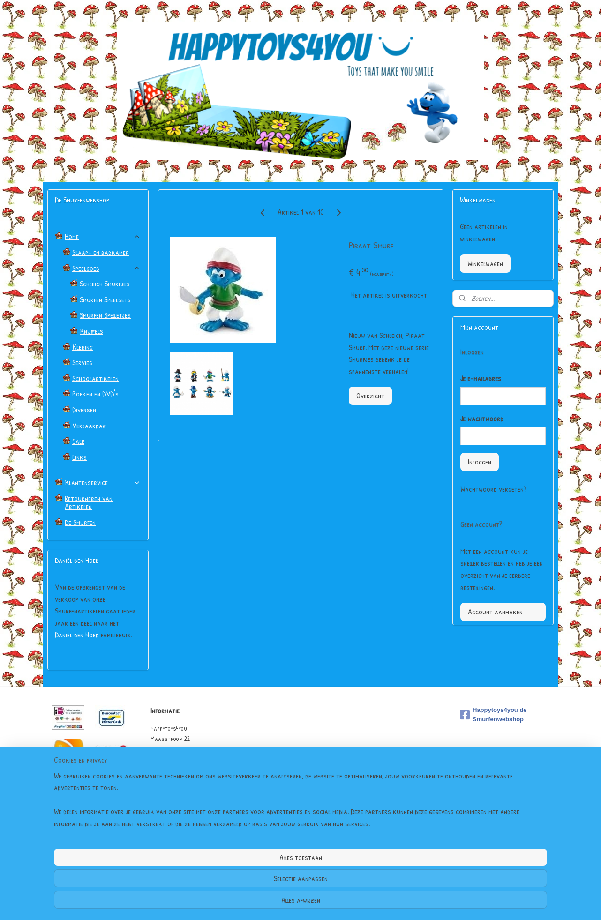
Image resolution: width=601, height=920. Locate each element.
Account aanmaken (495, 611)
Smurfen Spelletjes (105, 315)
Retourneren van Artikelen (89, 502)
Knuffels (91, 331)
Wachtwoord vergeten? (493, 489)
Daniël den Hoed (78, 634)
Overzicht (370, 395)
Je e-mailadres (480, 378)
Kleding (82, 347)
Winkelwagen (485, 263)
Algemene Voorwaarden (180, 790)
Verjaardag (89, 425)
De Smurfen (80, 522)
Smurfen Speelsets (105, 299)
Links (79, 457)
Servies (82, 362)
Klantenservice (103, 482)
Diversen (84, 409)
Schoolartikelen (95, 378)
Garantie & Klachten (177, 801)
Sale (78, 441)
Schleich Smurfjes (104, 283)
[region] (239, 878)
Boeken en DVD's (95, 394)
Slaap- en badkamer (100, 252)
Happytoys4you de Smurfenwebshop (493, 714)
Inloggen (479, 461)
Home (103, 236)
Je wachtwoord (481, 418)
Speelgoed (106, 268)
